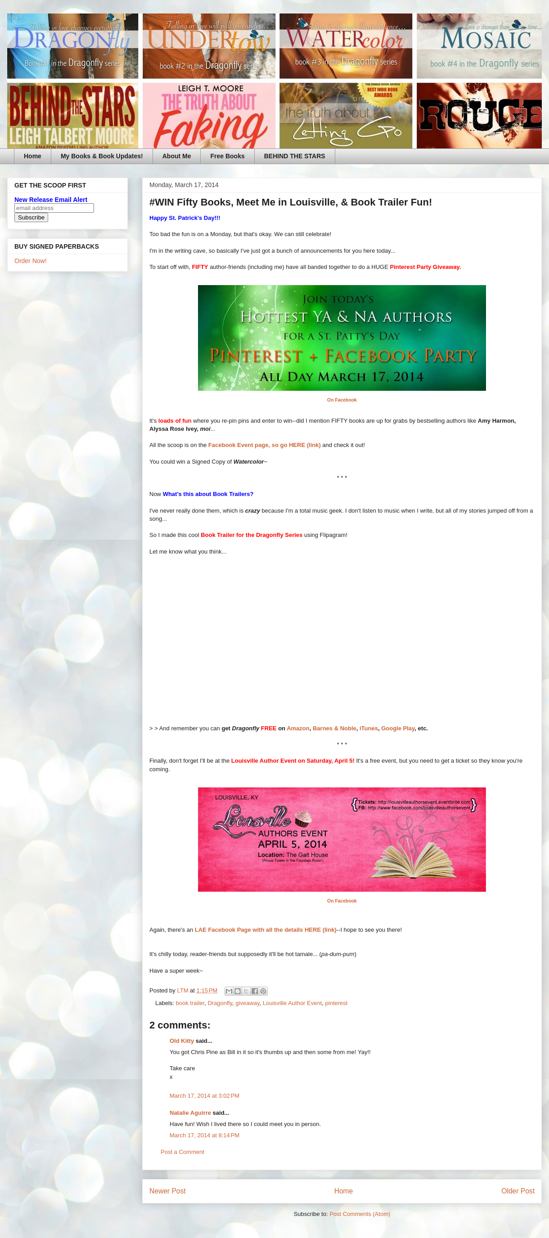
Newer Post (167, 1191)
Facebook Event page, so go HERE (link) (264, 445)
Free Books (227, 156)
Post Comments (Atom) (359, 1214)
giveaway (247, 1003)
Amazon (298, 728)
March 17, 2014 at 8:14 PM (204, 1135)
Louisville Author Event (292, 1003)
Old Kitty (182, 1040)
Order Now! (30, 260)
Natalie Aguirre (190, 1112)
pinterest (336, 1003)
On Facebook (342, 400)
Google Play (397, 728)
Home (32, 156)
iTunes (369, 728)
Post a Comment (182, 1152)
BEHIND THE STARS (294, 156)
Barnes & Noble (334, 728)
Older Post (518, 1191)
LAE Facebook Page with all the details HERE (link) (266, 929)
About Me (176, 156)
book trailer (190, 1003)
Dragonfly (219, 1003)
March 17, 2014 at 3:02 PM (204, 1095)
